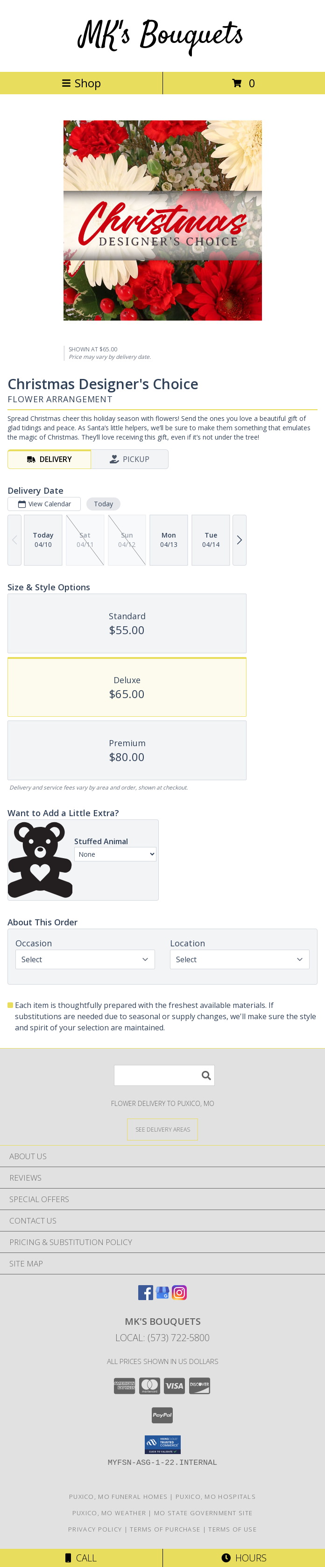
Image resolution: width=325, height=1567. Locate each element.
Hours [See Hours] (244, 1558)
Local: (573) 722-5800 (162, 1337)
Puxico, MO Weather (109, 1513)
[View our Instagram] (179, 1297)
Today (103, 503)
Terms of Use (232, 1529)
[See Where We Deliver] (162, 1129)
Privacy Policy (95, 1529)
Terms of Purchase (165, 1529)
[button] (163, 1444)
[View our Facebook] (145, 1297)
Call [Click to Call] (81, 1558)
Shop (81, 83)
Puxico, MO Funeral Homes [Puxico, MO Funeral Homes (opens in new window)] (118, 1496)
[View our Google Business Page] (162, 1297)
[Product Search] (164, 1075)
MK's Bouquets (162, 35)
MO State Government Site (203, 1513)
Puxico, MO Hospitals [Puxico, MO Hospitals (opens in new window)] (216, 1496)
